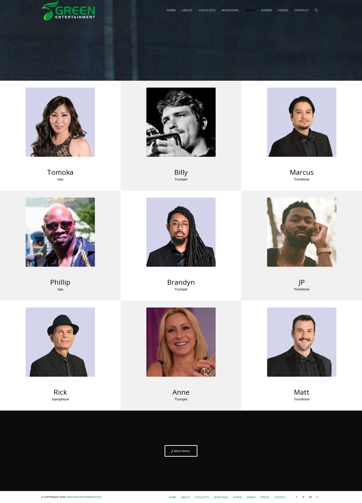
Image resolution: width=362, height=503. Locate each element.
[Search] (316, 10)
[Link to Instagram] (317, 497)
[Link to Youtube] (310, 497)
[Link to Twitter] (303, 497)
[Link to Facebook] (296, 497)
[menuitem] (171, 10)
